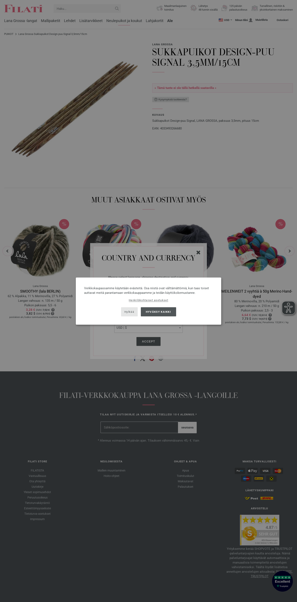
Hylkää (129, 311)
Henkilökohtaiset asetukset (148, 300)
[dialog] (148, 301)
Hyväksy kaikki (158, 311)
